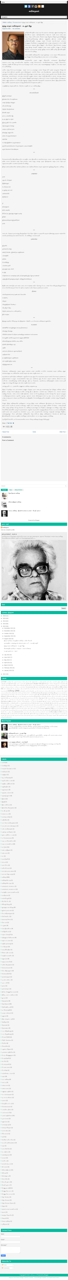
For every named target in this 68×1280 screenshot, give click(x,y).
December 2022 (8, 628)
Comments (5, 1268)
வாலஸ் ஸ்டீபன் (38, 711)
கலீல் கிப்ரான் (44, 688)
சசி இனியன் (53, 694)
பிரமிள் (47, 703)
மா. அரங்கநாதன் (49, 706)
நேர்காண (63, 701)
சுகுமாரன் (3, 698)
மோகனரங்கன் (17, 22)
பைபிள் (31, 704)
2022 (4, 626)
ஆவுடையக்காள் (20, 683)
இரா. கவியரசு (50, 683)
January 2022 (8, 670)
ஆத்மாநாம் (11, 683)
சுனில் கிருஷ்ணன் (21, 698)
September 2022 (9, 636)
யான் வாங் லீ (36, 708)
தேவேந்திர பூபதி (15, 701)
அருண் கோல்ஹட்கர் (18, 681)
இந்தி (43, 683)
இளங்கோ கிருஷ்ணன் (61, 683)
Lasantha (31, 1277)
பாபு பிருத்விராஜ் (22, 703)
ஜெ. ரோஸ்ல (5, 1197)
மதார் (3, 706)
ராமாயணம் (20, 710)
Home (4, 22)
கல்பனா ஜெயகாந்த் (7, 874)
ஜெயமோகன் (10, 715)
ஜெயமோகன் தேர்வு (19, 715)
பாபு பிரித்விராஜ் (13, 703)
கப (19, 688)
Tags (10, 489)
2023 (4, 623)
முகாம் (65, 706)
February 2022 (8, 668)
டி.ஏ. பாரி (9, 699)
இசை (37, 683)
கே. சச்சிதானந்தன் (7, 913)
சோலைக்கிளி (50, 698)
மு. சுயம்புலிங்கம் (58, 706)
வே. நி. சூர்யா (20, 713)
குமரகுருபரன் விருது (48, 692)
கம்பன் (30, 688)
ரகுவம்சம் (63, 708)
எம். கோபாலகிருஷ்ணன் (36, 685)
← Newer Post (5, 432)
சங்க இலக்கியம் (44, 694)
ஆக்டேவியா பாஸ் (50, 681)
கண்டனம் (14, 688)
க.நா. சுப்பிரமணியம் (41, 687)
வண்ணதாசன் (17, 711)
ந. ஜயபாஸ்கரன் (32, 701)
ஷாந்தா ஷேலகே (52, 715)
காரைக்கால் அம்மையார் (55, 691)
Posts (4, 1265)
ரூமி (33, 710)
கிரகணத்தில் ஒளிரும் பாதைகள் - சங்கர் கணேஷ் (17, 648)
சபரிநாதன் (35, 696)
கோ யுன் (29, 694)
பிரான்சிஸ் (54, 703)
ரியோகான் (27, 710)
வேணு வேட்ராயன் (58, 713)
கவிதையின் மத (23, 691)
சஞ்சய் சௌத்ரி (62, 694)
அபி (2, 681)
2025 (4, 618)
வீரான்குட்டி (4, 713)
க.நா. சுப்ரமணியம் (54, 687)
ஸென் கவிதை (6, 1221)
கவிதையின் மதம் (33, 691)
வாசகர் (24, 711)
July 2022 (7, 654)
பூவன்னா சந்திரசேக (5, 704)
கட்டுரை (64, 687)
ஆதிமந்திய (3, 683)
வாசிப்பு (30, 711)
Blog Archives (18, 489)
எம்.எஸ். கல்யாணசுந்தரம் (49, 685)
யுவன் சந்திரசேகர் (46, 708)
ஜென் (27, 715)
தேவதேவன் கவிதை (14, 493)
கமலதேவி (24, 688)
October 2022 (8, 633)
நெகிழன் (57, 701)
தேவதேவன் (4, 701)
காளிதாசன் (13, 692)
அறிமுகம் (27, 681)
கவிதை (9, 22)
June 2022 (7, 657)
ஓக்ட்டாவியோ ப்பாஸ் (17, 687)
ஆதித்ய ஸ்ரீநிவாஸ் (61, 681)
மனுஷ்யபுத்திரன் (39, 706)
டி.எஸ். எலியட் (6, 980)
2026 (4, 616)
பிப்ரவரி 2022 (31, 703)
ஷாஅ (45, 715)
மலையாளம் (31, 706)
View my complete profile (8, 530)
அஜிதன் (33, 681)
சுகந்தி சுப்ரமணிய (62, 696)
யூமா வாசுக (56, 708)
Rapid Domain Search (54, 1277)
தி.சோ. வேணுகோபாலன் (32, 699)
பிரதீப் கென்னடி (40, 703)
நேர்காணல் (4, 703)
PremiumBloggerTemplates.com (41, 1277)
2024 (4, 621)
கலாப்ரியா (36, 688)
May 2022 (7, 660)
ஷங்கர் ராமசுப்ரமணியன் (36, 715)
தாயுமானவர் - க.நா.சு (9, 534)
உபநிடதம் (3, 685)
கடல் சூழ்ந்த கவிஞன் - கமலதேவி (18, 742)
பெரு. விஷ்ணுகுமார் (16, 704)
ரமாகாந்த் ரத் (4, 710)
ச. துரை (35, 694)
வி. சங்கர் (46, 711)
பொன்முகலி (38, 704)
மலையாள (24, 706)
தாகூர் (14, 699)
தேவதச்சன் (62, 699)
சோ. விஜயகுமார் (40, 698)
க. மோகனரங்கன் (28, 687)
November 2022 (8, 631)
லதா (62, 710)
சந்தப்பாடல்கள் (18, 696)
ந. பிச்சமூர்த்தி (24, 701)
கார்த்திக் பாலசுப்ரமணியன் (9, 892)
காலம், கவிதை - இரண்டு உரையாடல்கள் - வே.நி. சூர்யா (24, 510)
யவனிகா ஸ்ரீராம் (27, 708)
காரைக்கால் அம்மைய (44, 691)
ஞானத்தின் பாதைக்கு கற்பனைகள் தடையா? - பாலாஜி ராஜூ (21, 643)
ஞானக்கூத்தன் (58, 698)
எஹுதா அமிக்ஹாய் (5, 687)
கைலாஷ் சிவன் (21, 694)
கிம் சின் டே (28, 692)
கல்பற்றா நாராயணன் (55, 688)
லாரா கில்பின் (6, 1148)
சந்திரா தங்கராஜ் (27, 696)
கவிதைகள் (34, 11)
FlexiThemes (16, 1277)
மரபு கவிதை (10, 706)
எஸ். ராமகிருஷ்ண (61, 685)
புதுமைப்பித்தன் (62, 703)
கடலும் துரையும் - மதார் (10, 651)
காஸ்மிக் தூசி (20, 692)
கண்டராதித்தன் (7, 688)
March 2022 (7, 665)
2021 (4, 674)
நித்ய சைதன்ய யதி (49, 701)
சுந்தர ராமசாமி (11, 698)
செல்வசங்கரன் (30, 698)
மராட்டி (18, 706)
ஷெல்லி (60, 715)
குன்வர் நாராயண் (60, 692)
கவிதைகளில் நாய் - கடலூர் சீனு (17, 733)
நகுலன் (40, 701)
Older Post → (63, 432)
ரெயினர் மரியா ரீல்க (40, 710)
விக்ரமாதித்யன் (54, 711)
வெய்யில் (11, 713)
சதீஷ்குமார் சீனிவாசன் (6, 696)
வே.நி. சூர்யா (29, 713)
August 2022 (7, 638)
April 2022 (7, 662)
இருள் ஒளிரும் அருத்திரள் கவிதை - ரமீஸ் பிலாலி (18, 640)
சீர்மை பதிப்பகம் (52, 696)
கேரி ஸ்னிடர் (12, 694)
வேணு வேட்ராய (48, 713)
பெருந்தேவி (25, 704)
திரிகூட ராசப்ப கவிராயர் (46, 699)
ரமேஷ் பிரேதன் (12, 710)
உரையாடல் (10, 685)
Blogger (37, 520)
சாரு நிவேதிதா (43, 696)
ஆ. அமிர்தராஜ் (40, 681)
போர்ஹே (54, 704)
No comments (16, 28)
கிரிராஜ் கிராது (36, 692)
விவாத (63, 711)
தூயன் (55, 699)
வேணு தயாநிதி (38, 713)
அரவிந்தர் (9, 681)
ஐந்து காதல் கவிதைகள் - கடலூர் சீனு (17, 26)
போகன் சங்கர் (46, 705)
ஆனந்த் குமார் (29, 683)
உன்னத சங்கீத (19, 685)
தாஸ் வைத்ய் (21, 699)
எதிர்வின (26, 685)
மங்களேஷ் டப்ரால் (63, 704)
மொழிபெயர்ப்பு (7, 708)
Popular (4, 489)
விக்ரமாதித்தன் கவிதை (14, 502)
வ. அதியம (9, 711)
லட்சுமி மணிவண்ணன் (53, 710)
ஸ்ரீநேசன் (8, 717)
